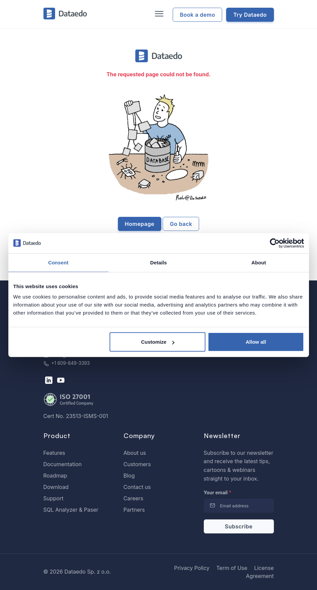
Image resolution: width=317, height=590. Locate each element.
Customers (137, 464)
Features (54, 452)
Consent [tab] (58, 262)
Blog (129, 475)
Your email (217, 492)
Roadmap (55, 475)
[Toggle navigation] (158, 14)
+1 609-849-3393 (66, 363)
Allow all (256, 342)
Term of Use (231, 568)
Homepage (139, 224)
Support (53, 498)
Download (56, 487)
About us (135, 452)
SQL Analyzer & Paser (71, 509)
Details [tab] (158, 262)
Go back (181, 224)
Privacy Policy (191, 568)
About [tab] (259, 262)
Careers (134, 498)
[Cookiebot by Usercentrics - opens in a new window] (275, 243)
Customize (157, 342)
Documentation (62, 464)
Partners (134, 509)
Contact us (137, 487)
